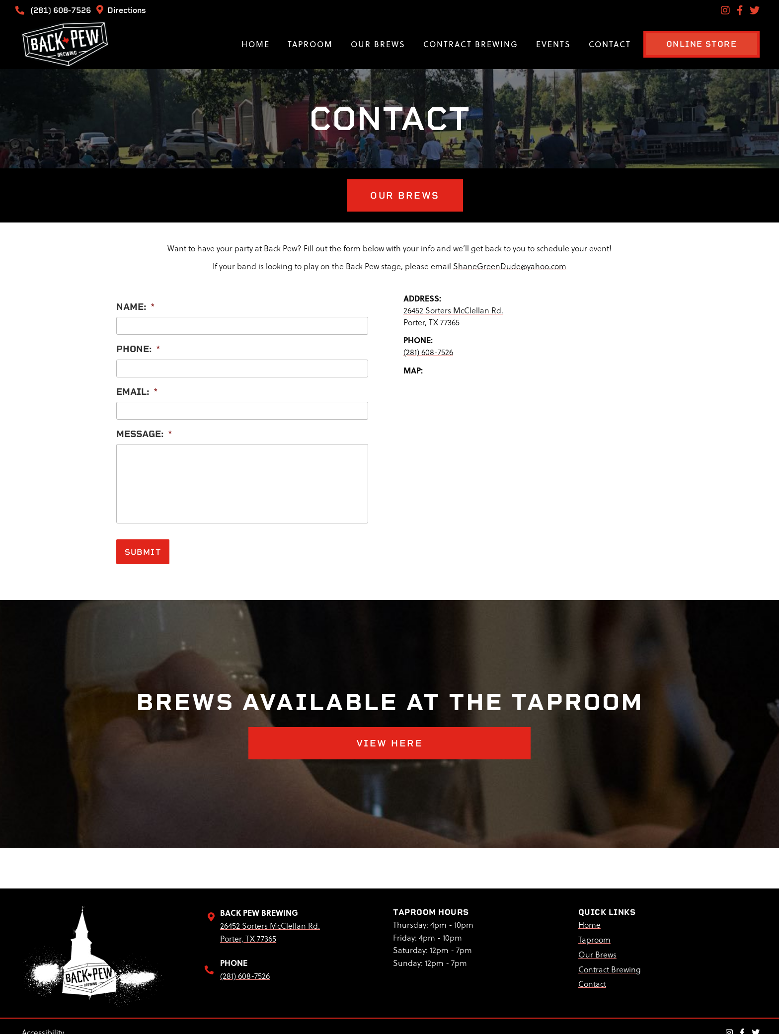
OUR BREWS (389, 194)
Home (238, 44)
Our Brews (360, 44)
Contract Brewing (453, 44)
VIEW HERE (389, 738)
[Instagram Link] (725, 9)
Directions (121, 10)
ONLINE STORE (692, 44)
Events (536, 44)
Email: (137, 389)
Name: (135, 304)
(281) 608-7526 (55, 10)
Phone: (138, 346)
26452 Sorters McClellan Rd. (453, 307)
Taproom (292, 44)
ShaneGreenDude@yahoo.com (509, 264)
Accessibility (43, 1027)
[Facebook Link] (739, 9)
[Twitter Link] (755, 9)
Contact (592, 44)
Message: (144, 431)
